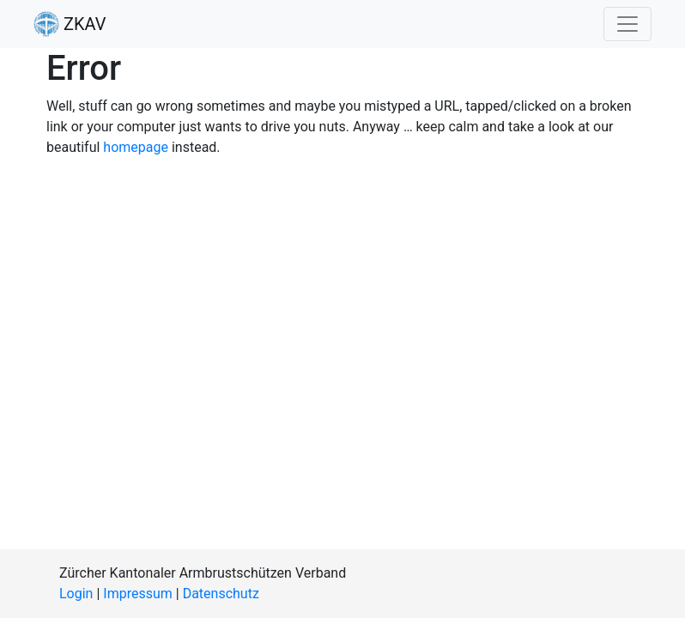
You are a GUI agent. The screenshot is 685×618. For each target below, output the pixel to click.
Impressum (138, 593)
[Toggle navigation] (627, 24)
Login (76, 593)
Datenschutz (221, 593)
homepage (135, 147)
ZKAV (69, 24)
